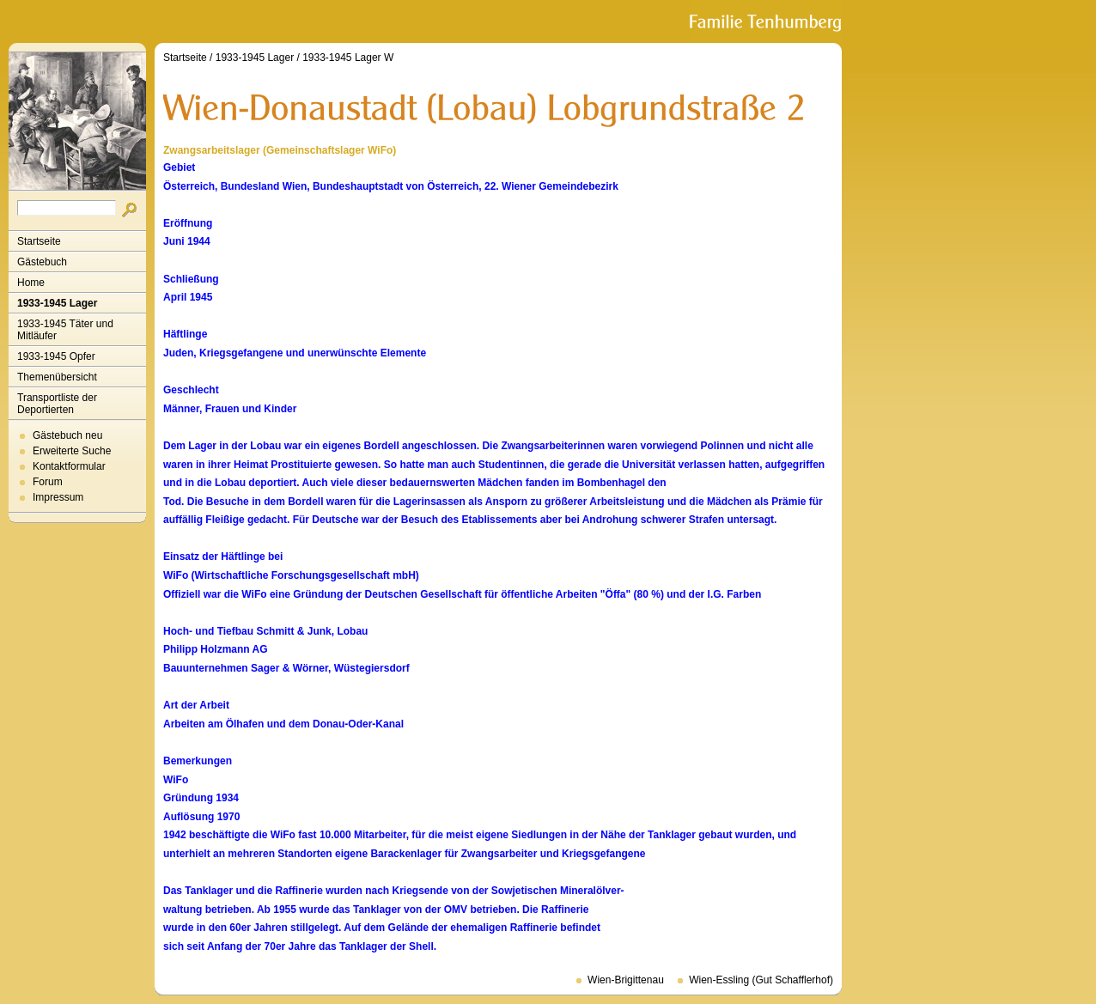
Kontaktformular (69, 466)
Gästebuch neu (67, 435)
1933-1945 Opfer (56, 356)
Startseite (39, 241)
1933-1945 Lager (57, 303)
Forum (48, 482)
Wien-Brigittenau (626, 980)
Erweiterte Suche (72, 451)
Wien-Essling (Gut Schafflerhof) (761, 980)
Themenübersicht (57, 377)
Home (31, 283)
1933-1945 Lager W (347, 58)
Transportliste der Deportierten (57, 404)
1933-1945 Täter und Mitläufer (65, 330)
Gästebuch (42, 262)
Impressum (58, 497)
